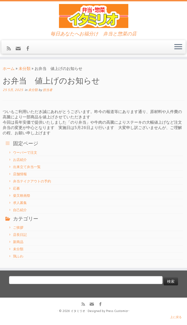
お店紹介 (20, 159)
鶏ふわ (18, 256)
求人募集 (20, 202)
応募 (16, 188)
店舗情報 (20, 174)
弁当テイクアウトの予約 (32, 181)
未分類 (25, 68)
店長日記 (20, 234)
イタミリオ (78, 311)
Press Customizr (117, 311)
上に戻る (176, 317)
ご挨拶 (18, 227)
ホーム (9, 68)
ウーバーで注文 (25, 152)
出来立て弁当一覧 (27, 166)
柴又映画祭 (21, 195)
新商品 (18, 241)
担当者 (47, 90)
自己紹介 (20, 209)
